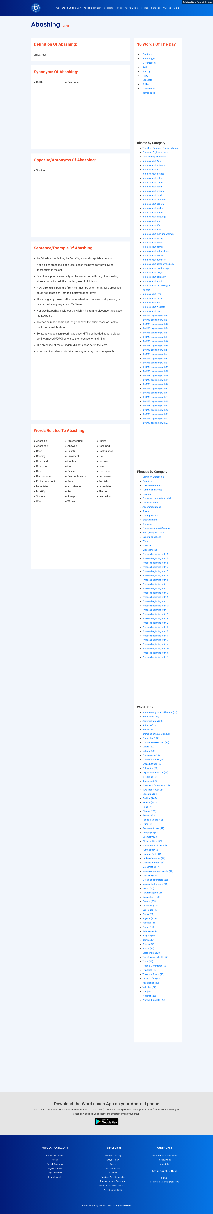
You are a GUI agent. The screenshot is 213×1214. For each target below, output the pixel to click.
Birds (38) (147, 729)
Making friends (150, 515)
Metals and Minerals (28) (155, 879)
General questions (151, 537)
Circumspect (149, 62)
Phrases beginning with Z (155, 657)
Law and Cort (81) (151, 854)
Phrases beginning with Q (155, 622)
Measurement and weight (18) (157, 871)
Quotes (167, 8)
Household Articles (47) (154, 845)
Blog (120, 8)
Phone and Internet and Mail (156, 498)
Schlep (145, 84)
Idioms (144, 8)
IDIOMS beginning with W (155, 410)
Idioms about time (151, 294)
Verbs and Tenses (55, 1156)
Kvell (144, 67)
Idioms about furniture (153, 199)
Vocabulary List (92, 8)
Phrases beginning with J (155, 592)
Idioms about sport (152, 281)
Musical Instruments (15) (155, 884)
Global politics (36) (152, 841)
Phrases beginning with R (155, 627)
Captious (147, 54)
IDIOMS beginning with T (154, 397)
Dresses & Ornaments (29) (156, 785)
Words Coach (105, 1205)
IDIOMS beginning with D (155, 328)
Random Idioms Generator (113, 1181)
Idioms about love (151, 229)
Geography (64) (150, 832)
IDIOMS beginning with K (154, 358)
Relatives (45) (149, 931)
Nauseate (147, 80)
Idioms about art (150, 169)
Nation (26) (148, 888)
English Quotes (55, 1168)
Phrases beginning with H (155, 584)
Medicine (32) (149, 875)
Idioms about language (154, 216)
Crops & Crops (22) (152, 764)
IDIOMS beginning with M (155, 367)
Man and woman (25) (153, 862)
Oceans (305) (149, 901)
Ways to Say (113, 1160)
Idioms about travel (152, 298)
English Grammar (55, 1164)
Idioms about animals (153, 165)
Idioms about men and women (158, 234)
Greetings (147, 481)
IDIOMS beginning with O (155, 375)
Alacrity (146, 71)
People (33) (148, 914)
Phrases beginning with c (155, 562)
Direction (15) (149, 776)
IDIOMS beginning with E (154, 332)
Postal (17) (148, 927)
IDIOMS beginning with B (154, 319)
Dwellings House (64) (153, 789)
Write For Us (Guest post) (164, 1156)
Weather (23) (149, 995)
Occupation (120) (151, 897)
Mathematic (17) (151, 866)
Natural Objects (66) (152, 892)
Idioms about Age (151, 161)
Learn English (54, 1177)
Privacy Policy (164, 1160)
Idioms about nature (152, 255)
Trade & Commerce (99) (154, 965)
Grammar (109, 8)
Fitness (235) (149, 811)
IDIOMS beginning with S (154, 392)
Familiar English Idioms (154, 156)
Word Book (131, 8)
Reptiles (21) (149, 940)
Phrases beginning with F (155, 575)
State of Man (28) (151, 952)
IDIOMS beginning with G (155, 341)
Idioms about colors (152, 178)
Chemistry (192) (150, 738)
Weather (146, 545)
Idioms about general (153, 204)
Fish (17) (147, 806)
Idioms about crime (152, 182)
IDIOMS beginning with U (155, 401)
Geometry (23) (150, 836)
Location (146, 494)
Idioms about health (152, 208)
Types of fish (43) (151, 978)
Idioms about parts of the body (158, 264)
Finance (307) (149, 802)
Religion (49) (149, 935)
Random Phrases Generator (112, 1186)
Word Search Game (113, 1190)
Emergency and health (153, 532)
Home (56, 8)
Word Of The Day (71, 8)
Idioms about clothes (153, 173)
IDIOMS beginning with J (154, 354)
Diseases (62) (149, 781)
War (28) (146, 991)
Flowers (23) (149, 815)
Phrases (156, 8)
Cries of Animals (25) (153, 759)
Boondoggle (148, 58)
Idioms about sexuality (154, 276)
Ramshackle (148, 92)
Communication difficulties (156, 528)
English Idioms (55, 1173)
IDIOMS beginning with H (155, 345)
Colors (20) (148, 746)
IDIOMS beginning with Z (155, 422)
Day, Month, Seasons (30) (155, 772)
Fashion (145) (149, 798)
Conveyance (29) (151, 755)
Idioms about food (152, 195)
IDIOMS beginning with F (154, 337)
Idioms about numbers (154, 259)
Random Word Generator (113, 1177)
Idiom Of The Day (113, 1156)
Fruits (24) (147, 824)
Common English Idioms (155, 152)
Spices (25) (148, 948)
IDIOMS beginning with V (155, 405)
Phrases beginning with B (155, 558)
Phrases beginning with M (155, 605)
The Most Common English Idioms (160, 148)
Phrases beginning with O (155, 614)
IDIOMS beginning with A (155, 315)
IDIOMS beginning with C (155, 324)
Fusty (145, 75)
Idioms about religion (153, 272)
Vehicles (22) (149, 987)
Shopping (147, 524)
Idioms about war (151, 302)
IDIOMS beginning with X (155, 414)
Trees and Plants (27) (153, 974)
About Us (164, 1164)
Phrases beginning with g (155, 579)
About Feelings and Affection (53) (159, 712)
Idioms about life (151, 225)
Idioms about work (152, 311)
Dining (145, 511)
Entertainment (149, 519)
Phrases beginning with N (155, 609)
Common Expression (153, 476)
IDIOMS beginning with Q (155, 384)
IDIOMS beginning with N (155, 371)
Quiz (176, 8)
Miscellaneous (149, 549)
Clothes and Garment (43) (155, 742)
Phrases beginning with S (155, 631)
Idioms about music (152, 242)
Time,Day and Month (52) (155, 957)
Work (145, 541)
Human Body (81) (151, 849)
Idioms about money (153, 238)
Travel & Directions (152, 485)
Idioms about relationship (155, 268)
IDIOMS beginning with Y (154, 418)
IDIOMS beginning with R (154, 388)
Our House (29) (150, 910)
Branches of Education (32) (156, 734)
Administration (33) (152, 721)
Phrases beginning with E (155, 571)
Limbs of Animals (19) (153, 858)
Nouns (55, 1160)
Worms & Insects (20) (153, 1000)
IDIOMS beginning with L (154, 362)
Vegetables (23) (150, 982)
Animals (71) (149, 725)
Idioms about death (152, 186)
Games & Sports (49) (153, 828)
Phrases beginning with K (155, 597)
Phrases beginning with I (154, 588)
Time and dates (150, 502)
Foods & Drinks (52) (152, 819)
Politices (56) (149, 922)
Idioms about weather (153, 306)
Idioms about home (152, 212)
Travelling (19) (149, 970)
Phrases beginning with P (155, 618)
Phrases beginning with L (155, 601)
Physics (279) (149, 918)
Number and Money (152, 489)
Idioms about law (151, 221)
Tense (113, 1164)
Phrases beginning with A (155, 554)
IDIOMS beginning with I (154, 349)
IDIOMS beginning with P (154, 380)
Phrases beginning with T (155, 635)
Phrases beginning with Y (155, 652)
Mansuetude (148, 88)
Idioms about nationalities (155, 251)
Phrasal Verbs (113, 1168)
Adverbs (113, 1173)
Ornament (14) (150, 905)
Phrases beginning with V (155, 644)
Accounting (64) (150, 716)
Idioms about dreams (153, 191)
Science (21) (148, 944)
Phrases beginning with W (155, 648)
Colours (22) (148, 751)
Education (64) (150, 794)
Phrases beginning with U (155, 640)
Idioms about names (153, 246)
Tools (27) (147, 961)
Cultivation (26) (150, 768)
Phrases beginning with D (155, 567)
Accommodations (151, 507)
